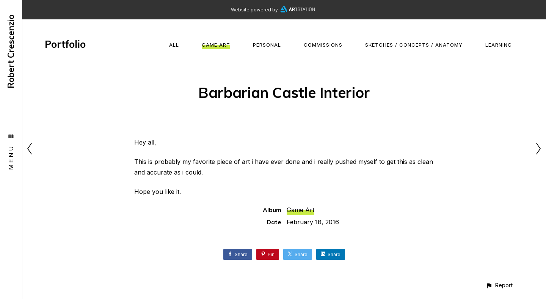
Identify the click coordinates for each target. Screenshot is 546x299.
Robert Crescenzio (11, 51)
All (174, 45)
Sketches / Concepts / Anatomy (414, 45)
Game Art (216, 45)
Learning (498, 45)
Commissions (323, 45)
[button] (499, 285)
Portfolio (65, 44)
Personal (267, 45)
